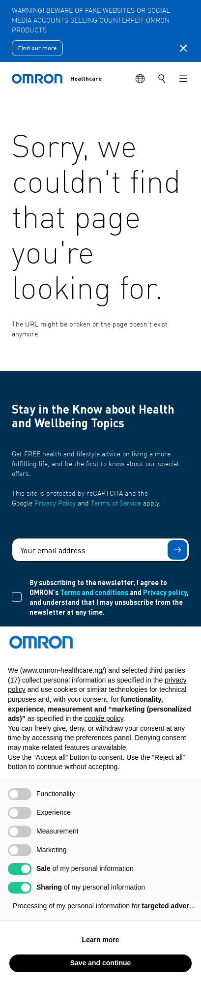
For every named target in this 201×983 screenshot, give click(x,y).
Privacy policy (165, 592)
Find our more (37, 48)
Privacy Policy (55, 503)
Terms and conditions (94, 592)
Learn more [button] (100, 951)
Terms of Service (116, 503)
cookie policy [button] (104, 730)
